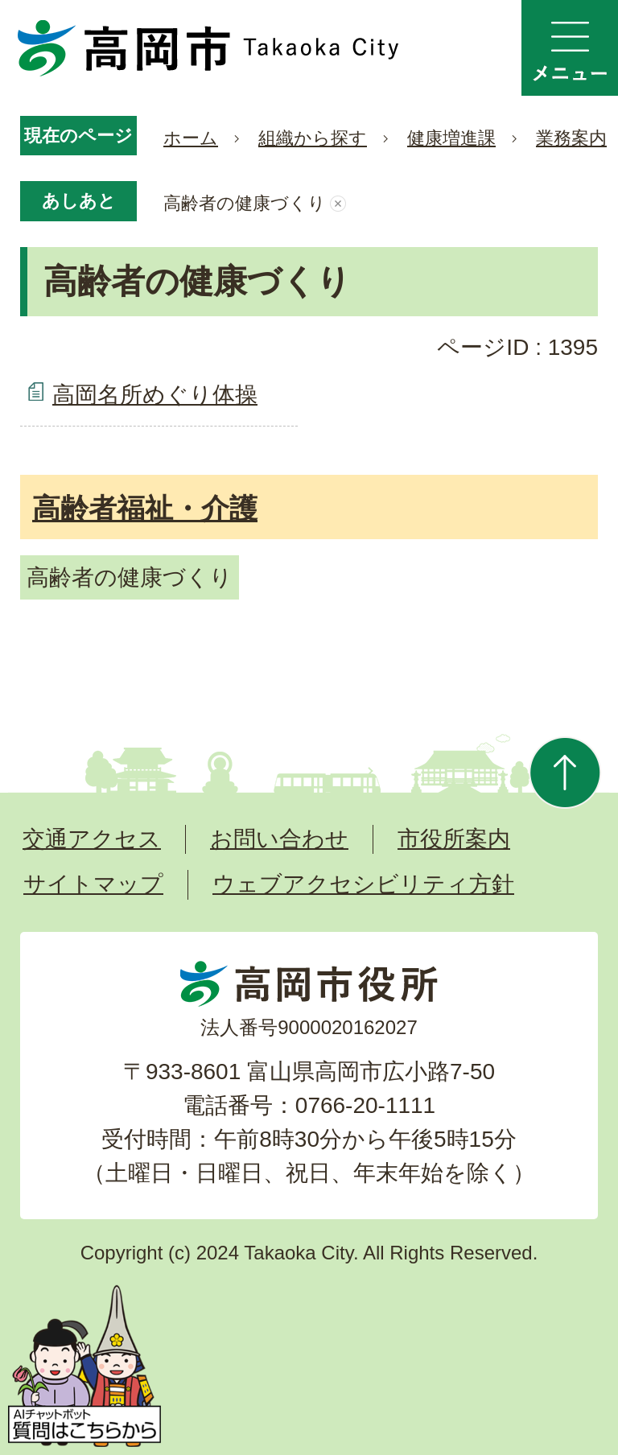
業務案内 (571, 138)
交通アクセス (92, 838)
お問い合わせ (279, 838)
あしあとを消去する (338, 204)
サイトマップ (93, 884)
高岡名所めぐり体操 (155, 394)
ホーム (190, 138)
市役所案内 (454, 838)
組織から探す (312, 138)
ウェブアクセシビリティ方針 (363, 884)
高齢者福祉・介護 (145, 508)
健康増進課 (451, 138)
